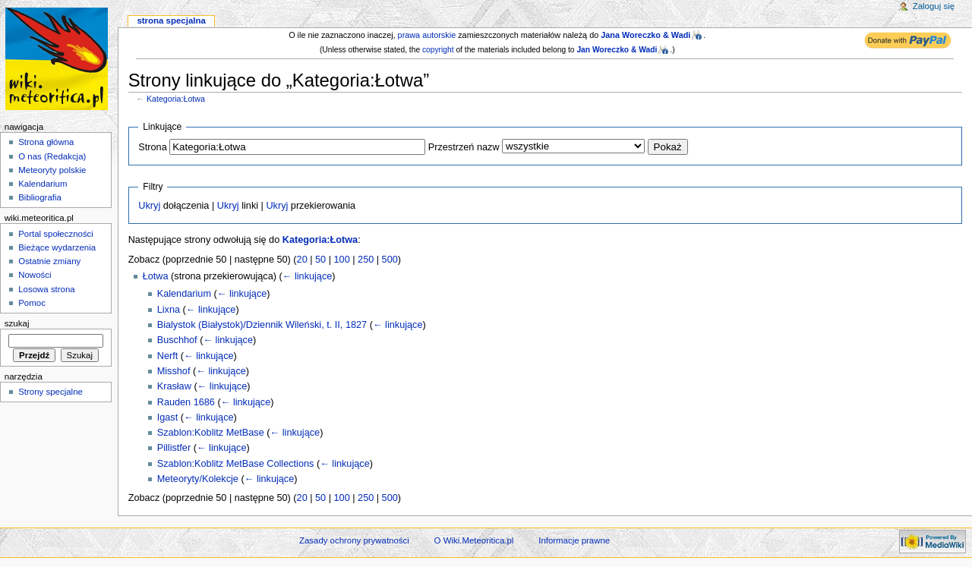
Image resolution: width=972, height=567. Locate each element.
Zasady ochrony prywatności (354, 540)
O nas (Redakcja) (52, 156)
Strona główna (46, 141)
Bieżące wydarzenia (57, 247)
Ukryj (149, 205)
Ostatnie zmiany (49, 261)
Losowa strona (46, 289)
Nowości (34, 274)
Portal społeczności (55, 233)
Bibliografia (40, 197)
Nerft (167, 356)
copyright (438, 50)
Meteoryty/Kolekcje (197, 479)
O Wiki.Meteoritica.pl (474, 540)
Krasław (174, 386)
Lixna (168, 309)
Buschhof (177, 340)
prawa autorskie (427, 34)
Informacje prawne (574, 540)
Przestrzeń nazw (464, 147)
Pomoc (32, 302)
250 (366, 259)
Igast (167, 417)
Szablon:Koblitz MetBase (210, 432)
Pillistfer (174, 448)
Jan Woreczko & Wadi (616, 50)
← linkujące (307, 276)
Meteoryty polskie (52, 170)
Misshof (174, 371)
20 (302, 259)
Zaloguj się (934, 6)
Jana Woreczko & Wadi (645, 34)
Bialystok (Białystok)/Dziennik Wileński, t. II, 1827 (262, 325)
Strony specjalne (50, 391)
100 (342, 259)
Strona (152, 147)
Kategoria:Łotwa (176, 98)
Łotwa (156, 276)
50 (320, 259)
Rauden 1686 (186, 402)
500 (390, 259)
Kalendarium (184, 293)
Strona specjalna (171, 20)
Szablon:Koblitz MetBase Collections (235, 463)
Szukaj (17, 323)
